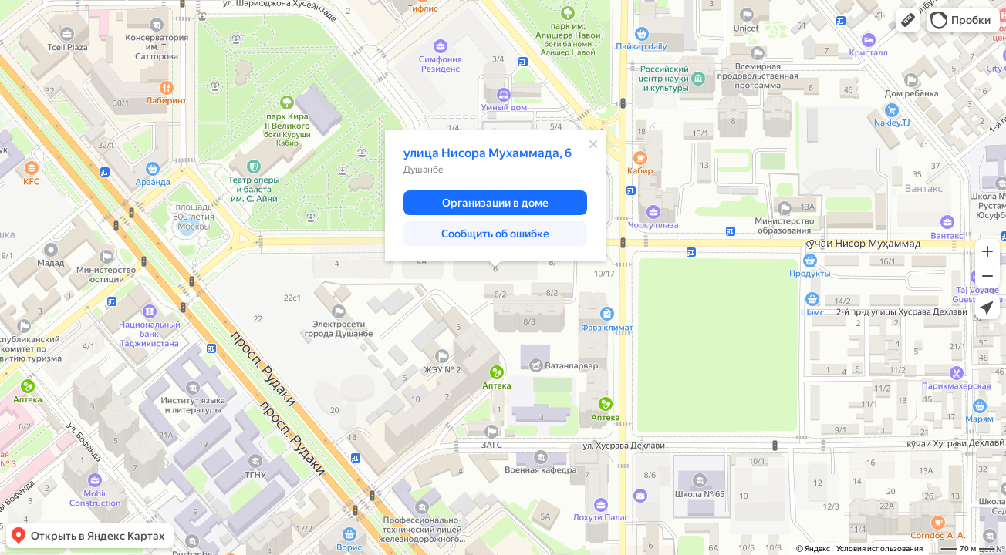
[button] (908, 20)
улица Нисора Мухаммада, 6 (487, 153)
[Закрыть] (593, 144)
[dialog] (495, 195)
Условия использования (879, 548)
